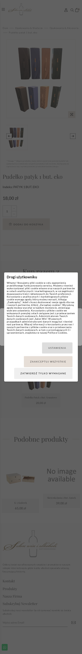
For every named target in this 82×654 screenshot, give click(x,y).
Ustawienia (57, 347)
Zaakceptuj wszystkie (48, 361)
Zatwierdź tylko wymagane (43, 373)
